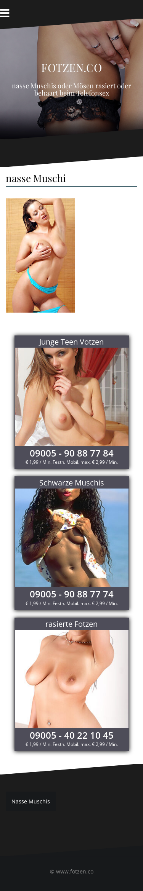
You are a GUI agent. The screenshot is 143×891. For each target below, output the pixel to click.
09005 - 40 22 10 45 (72, 735)
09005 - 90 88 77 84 (72, 453)
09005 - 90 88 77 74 (72, 594)
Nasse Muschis (30, 801)
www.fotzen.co (74, 871)
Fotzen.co (71, 65)
